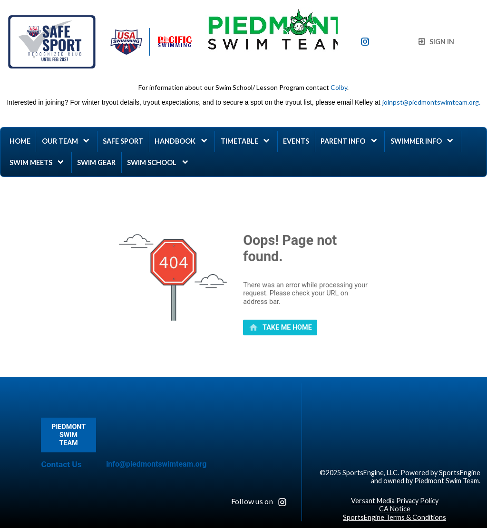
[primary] (280, 328)
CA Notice (394, 509)
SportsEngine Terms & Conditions (394, 517)
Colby (339, 87)
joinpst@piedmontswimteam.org (430, 102)
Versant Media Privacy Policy (394, 501)
